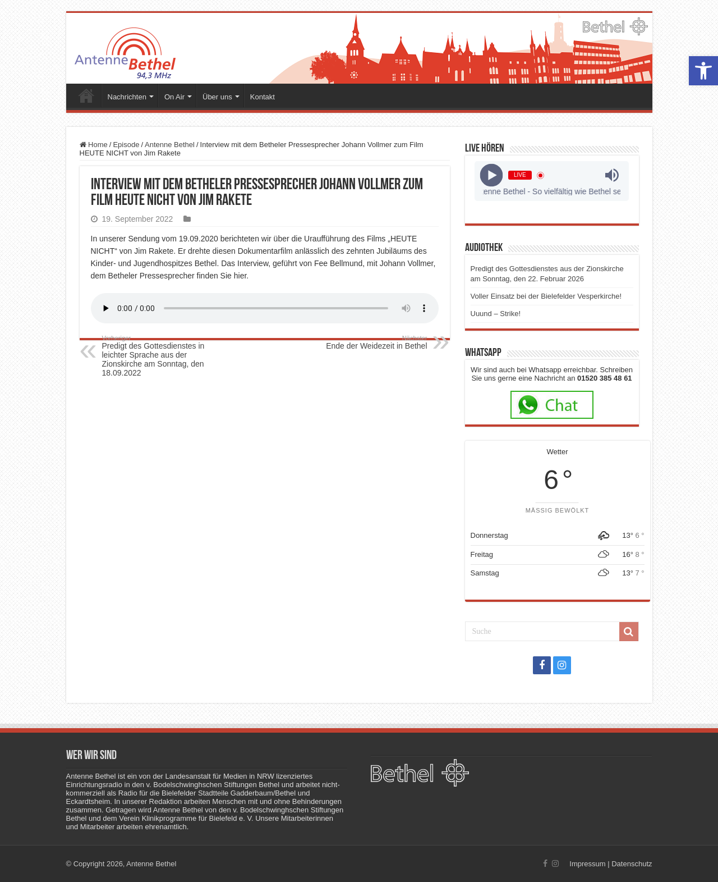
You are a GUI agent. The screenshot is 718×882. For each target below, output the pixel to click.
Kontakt (262, 97)
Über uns (217, 97)
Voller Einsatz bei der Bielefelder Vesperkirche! (546, 296)
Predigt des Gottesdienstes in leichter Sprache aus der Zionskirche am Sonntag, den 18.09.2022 (159, 356)
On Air (174, 97)
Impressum (587, 864)
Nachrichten (127, 97)
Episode (126, 144)
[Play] (491, 175)
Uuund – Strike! (496, 313)
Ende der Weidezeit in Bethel (369, 342)
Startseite (86, 95)
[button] (703, 70)
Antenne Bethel (170, 144)
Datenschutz (631, 864)
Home (94, 144)
